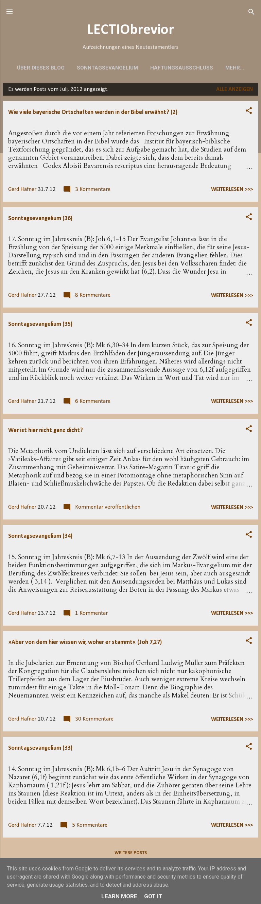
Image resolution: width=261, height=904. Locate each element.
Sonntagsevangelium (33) (40, 750)
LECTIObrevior (130, 30)
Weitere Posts (131, 855)
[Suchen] (251, 12)
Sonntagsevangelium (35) (40, 326)
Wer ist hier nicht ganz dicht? (45, 432)
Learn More (119, 896)
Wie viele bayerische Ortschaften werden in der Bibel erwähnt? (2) (92, 114)
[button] (249, 113)
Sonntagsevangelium (107, 68)
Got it (153, 896)
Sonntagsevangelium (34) (40, 538)
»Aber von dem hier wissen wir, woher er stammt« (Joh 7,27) (85, 644)
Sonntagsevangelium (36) (40, 220)
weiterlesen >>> (232, 191)
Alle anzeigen (234, 91)
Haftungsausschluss (181, 68)
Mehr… (234, 68)
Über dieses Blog (41, 68)
